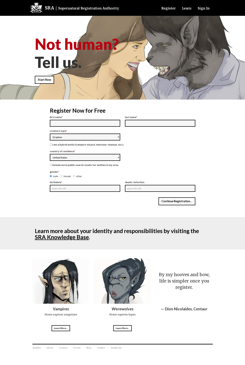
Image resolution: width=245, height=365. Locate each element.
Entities (37, 347)
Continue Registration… (176, 201)
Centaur (200, 309)
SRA (82, 8)
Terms (77, 347)
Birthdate (56, 182)
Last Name (131, 117)
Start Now (44, 79)
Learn (186, 8)
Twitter (101, 347)
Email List (116, 347)
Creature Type (58, 130)
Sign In (204, 8)
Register (168, 8)
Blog (88, 347)
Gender (54, 171)
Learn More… (61, 328)
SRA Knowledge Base (62, 237)
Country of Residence (62, 151)
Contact (63, 347)
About (50, 347)
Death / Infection (134, 182)
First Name (56, 117)
